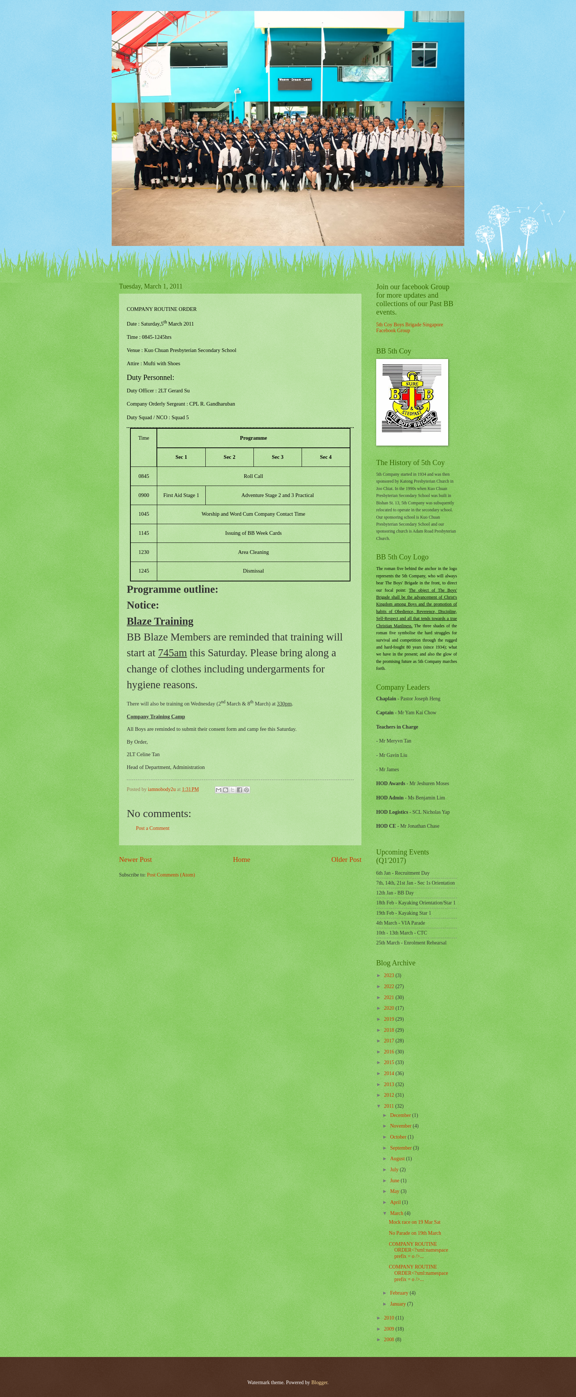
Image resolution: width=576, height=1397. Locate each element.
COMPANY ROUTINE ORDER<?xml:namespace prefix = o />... (418, 1250)
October (399, 1137)
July (395, 1169)
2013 (389, 1084)
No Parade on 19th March (415, 1233)
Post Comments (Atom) (171, 875)
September (401, 1148)
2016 (389, 1052)
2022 (389, 986)
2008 (389, 1339)
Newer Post (135, 859)
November (401, 1126)
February (400, 1293)
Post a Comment (152, 828)
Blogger (319, 1382)
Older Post (346, 859)
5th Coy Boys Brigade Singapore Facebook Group (409, 328)
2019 (389, 1019)
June (395, 1180)
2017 (389, 1041)
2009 (389, 1329)
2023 (389, 975)
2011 (389, 1106)
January (398, 1304)
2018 (389, 1030)
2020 (389, 1008)
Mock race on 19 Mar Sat (414, 1222)
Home (241, 859)
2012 (389, 1095)
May (395, 1191)
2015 (389, 1062)
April (396, 1202)
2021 (389, 997)
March (397, 1213)
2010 (389, 1318)
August (398, 1158)
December (401, 1115)
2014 (389, 1073)
